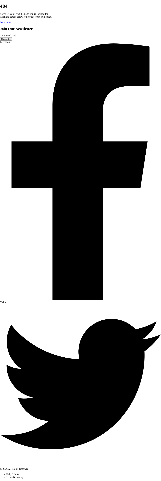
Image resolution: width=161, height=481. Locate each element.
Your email (6, 35)
